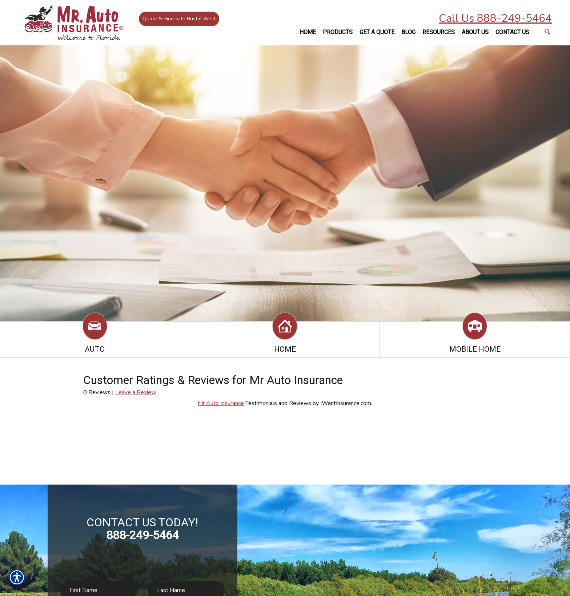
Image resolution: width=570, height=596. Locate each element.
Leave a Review (135, 392)
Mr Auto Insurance (221, 403)
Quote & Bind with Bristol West (180, 19)
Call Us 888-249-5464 (495, 18)
